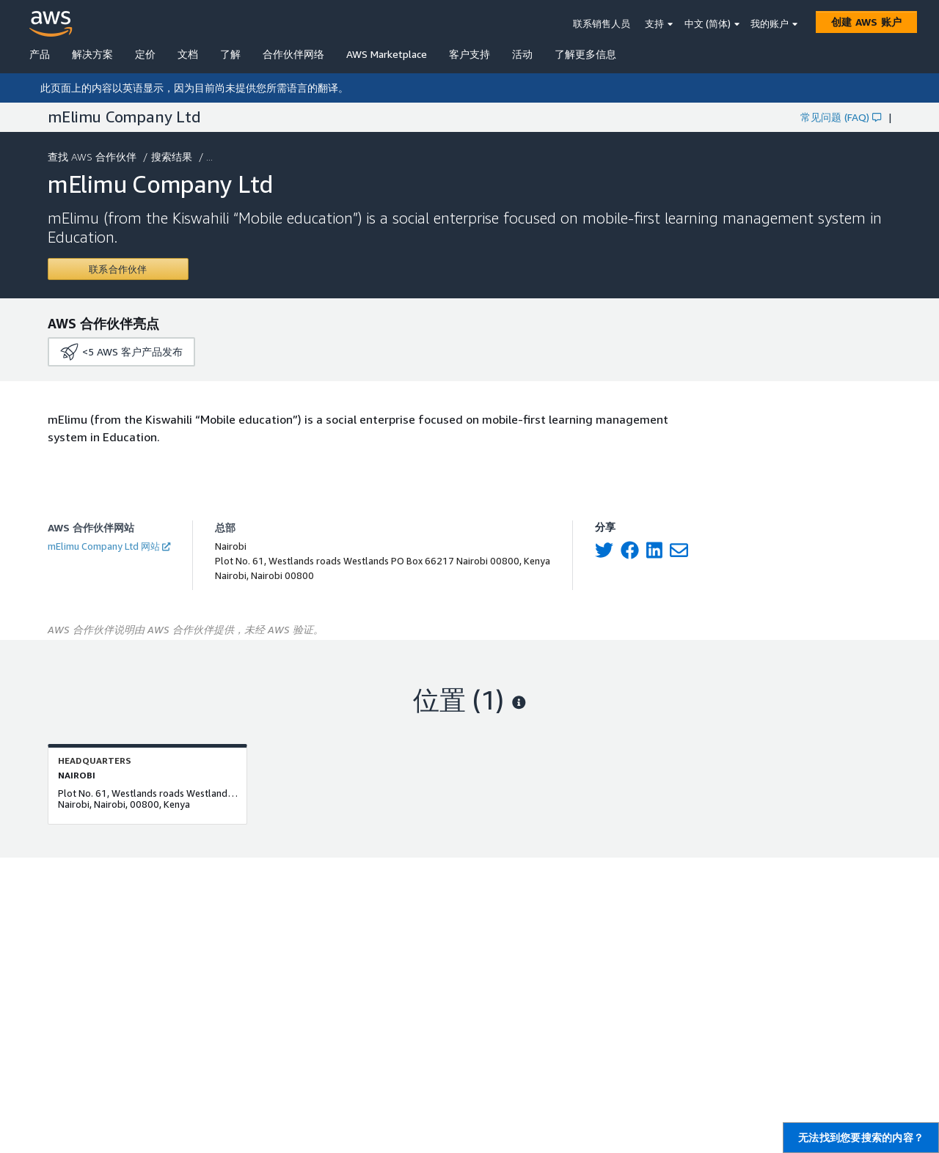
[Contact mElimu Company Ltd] (118, 269)
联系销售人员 (601, 23)
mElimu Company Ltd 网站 (109, 546)
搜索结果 (173, 156)
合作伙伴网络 (293, 54)
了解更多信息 (585, 54)
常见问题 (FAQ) (840, 117)
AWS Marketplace (386, 54)
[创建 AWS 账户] (866, 22)
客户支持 (469, 54)
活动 (522, 54)
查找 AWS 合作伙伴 (93, 156)
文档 (188, 54)
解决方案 (92, 54)
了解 (230, 54)
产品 (39, 54)
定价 (145, 54)
